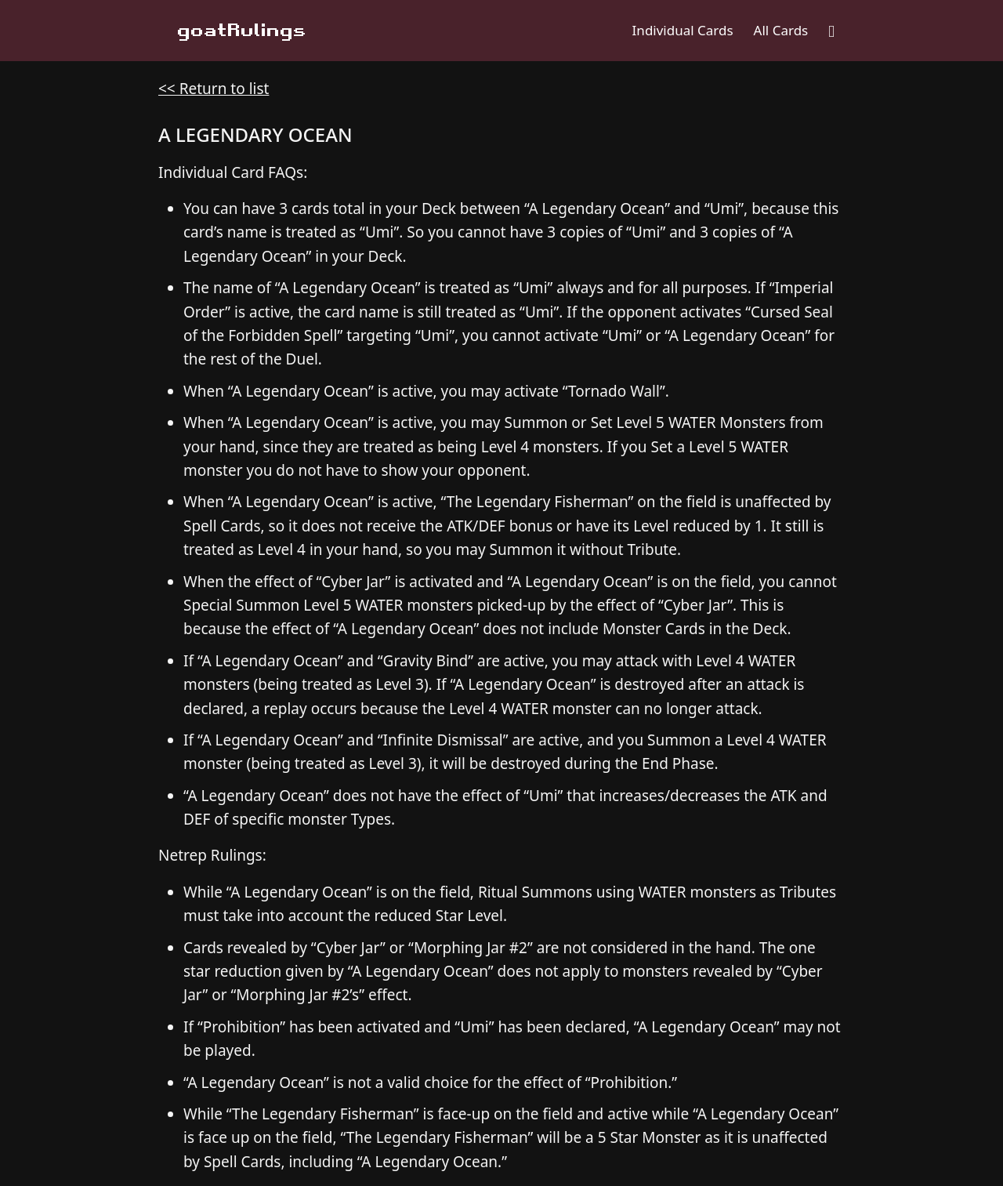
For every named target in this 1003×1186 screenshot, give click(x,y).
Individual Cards (682, 30)
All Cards (781, 30)
